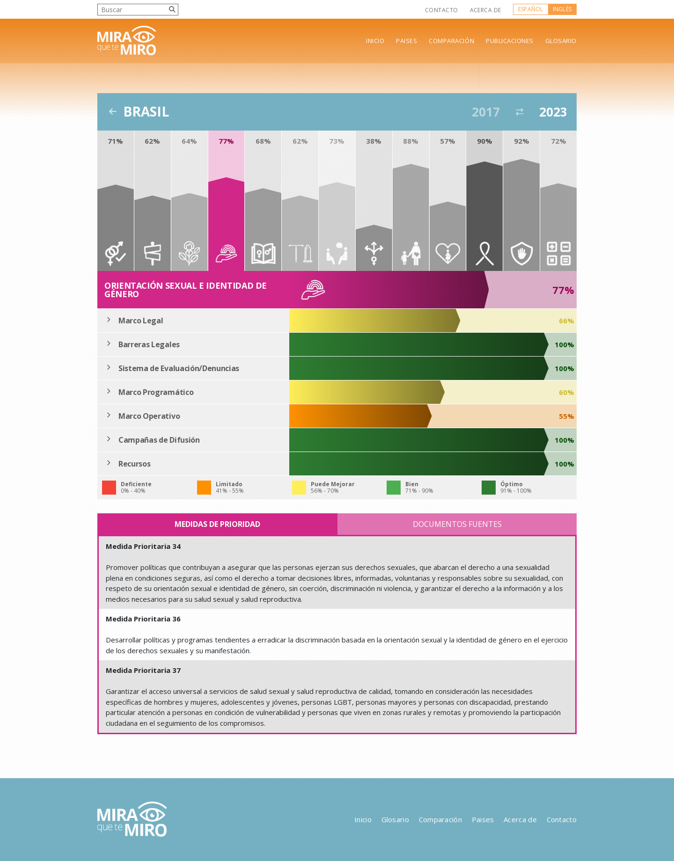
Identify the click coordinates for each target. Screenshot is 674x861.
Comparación (451, 41)
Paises (406, 41)
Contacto (441, 10)
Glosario (561, 41)
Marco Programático (155, 392)
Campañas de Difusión (159, 440)
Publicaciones (510, 41)
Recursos (134, 463)
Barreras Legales (149, 344)
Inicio (375, 41)
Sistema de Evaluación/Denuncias (178, 368)
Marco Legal (140, 320)
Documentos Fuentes (457, 524)
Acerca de (485, 10)
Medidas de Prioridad (217, 524)
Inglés (562, 9)
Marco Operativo (149, 416)
